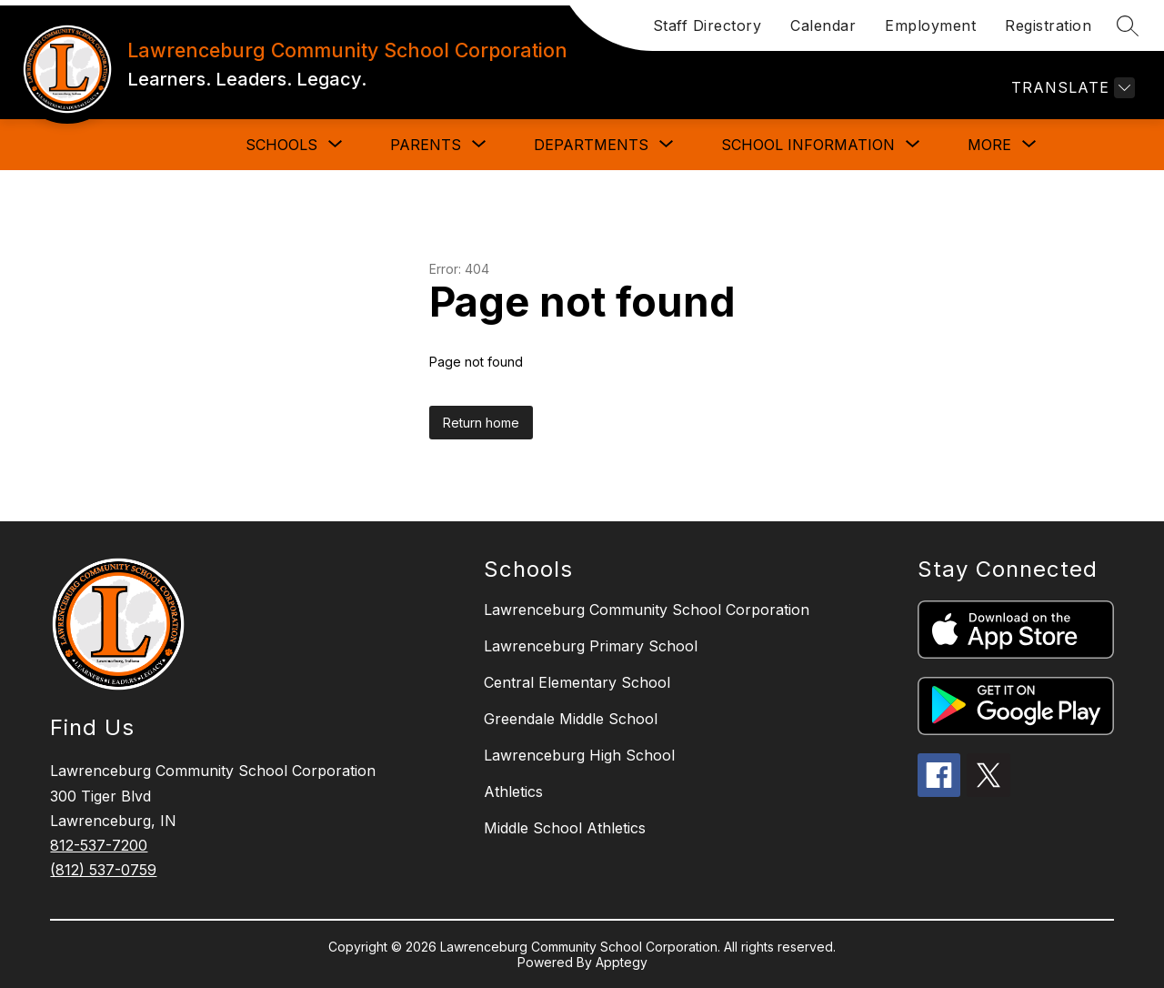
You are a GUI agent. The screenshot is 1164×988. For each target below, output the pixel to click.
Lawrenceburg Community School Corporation (646, 609)
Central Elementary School (577, 682)
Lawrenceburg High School (579, 755)
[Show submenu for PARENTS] (425, 145)
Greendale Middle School (570, 719)
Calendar (823, 25)
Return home (481, 422)
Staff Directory (707, 25)
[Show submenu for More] (989, 145)
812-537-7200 (98, 845)
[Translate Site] (1071, 87)
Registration (1048, 25)
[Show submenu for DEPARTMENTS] (591, 145)
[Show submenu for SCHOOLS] (281, 145)
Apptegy (621, 962)
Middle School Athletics (565, 828)
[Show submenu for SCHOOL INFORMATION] (808, 145)
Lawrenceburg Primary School (590, 646)
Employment (930, 25)
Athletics (513, 791)
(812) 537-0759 (103, 870)
